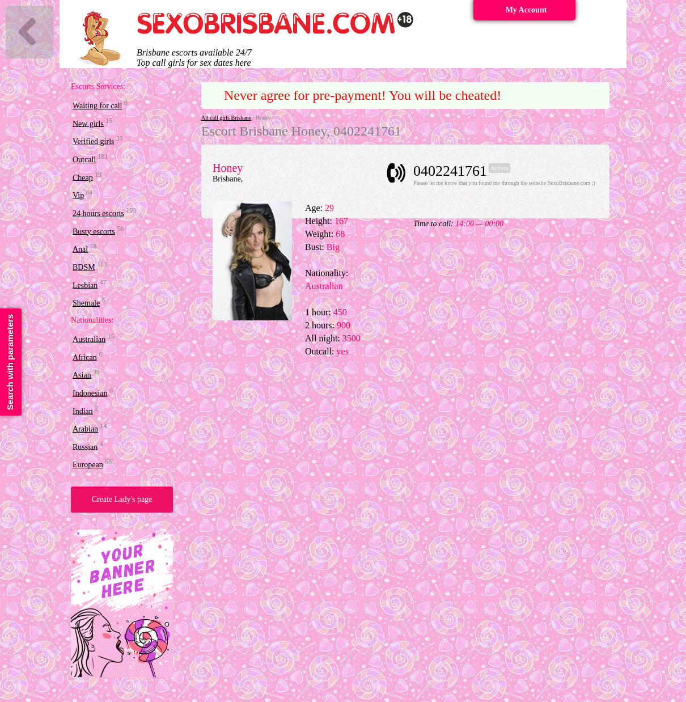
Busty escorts (94, 231)
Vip (78, 195)
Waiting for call (97, 106)
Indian (83, 411)
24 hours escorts (98, 213)
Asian (82, 375)
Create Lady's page (122, 499)
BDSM (84, 267)
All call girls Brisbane (226, 118)
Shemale (86, 303)
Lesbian (85, 285)
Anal (80, 249)
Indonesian (90, 393)
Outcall (84, 159)
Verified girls (93, 141)
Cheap (83, 177)
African (85, 357)
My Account (526, 10)
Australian (89, 339)
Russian (85, 446)
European (88, 464)
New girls (88, 123)
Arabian (85, 429)
